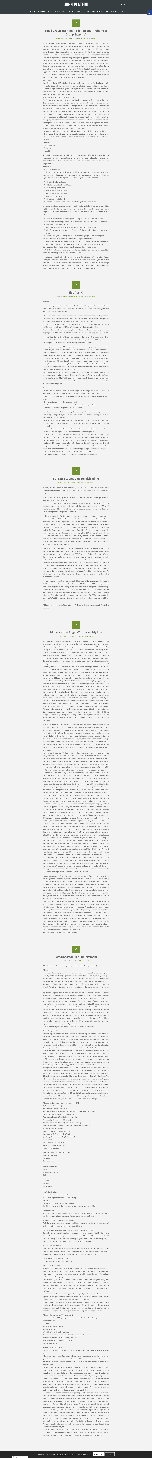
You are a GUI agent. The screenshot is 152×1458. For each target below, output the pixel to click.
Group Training (80, 38)
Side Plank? (76, 292)
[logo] (76, 4)
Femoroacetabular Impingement (76, 956)
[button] (149, 12)
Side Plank (81, 296)
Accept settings (98, 1454)
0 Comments (69, 38)
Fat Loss (80, 482)
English (16, 1457)
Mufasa (80, 636)
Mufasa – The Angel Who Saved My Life (76, 632)
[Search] (121, 11)
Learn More (110, 1454)
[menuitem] (32, 11)
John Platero (92, 38)
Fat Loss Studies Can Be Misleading (76, 478)
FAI (80, 961)
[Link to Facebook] (121, 4)
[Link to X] (124, 4)
